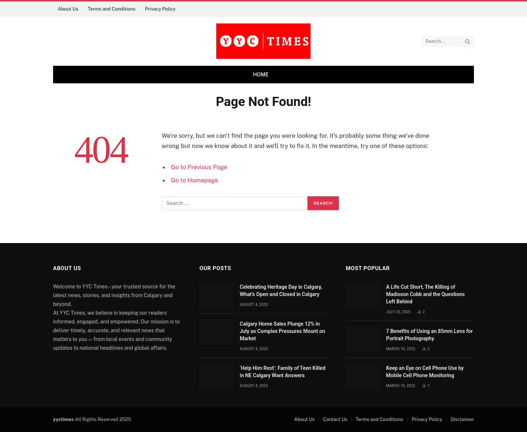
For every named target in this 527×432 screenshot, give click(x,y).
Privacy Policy (160, 9)
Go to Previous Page (199, 167)
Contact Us (335, 419)
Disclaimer (462, 419)
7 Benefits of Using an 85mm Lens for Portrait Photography (429, 334)
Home (261, 74)
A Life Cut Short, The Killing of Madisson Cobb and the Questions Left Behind (425, 294)
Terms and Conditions (111, 9)
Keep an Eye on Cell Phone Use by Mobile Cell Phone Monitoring (425, 371)
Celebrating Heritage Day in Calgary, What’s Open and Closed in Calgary (281, 290)
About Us (68, 9)
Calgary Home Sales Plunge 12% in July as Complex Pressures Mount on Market (282, 331)
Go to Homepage (194, 180)
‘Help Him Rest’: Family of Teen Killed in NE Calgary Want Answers (282, 371)
